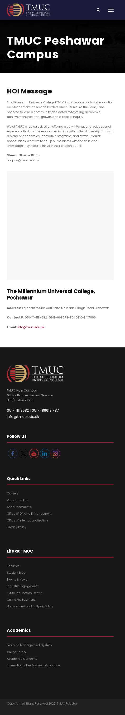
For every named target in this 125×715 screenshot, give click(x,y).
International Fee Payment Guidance (33, 665)
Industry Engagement (22, 586)
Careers (12, 493)
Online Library (16, 652)
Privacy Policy (16, 527)
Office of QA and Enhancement (29, 514)
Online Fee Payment (21, 600)
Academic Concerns (22, 659)
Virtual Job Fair (17, 500)
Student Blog (16, 573)
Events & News (17, 579)
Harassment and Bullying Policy (30, 606)
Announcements (19, 507)
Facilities (13, 566)
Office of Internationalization (27, 520)
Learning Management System (29, 645)
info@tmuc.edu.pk (31, 327)
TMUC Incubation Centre (24, 593)
